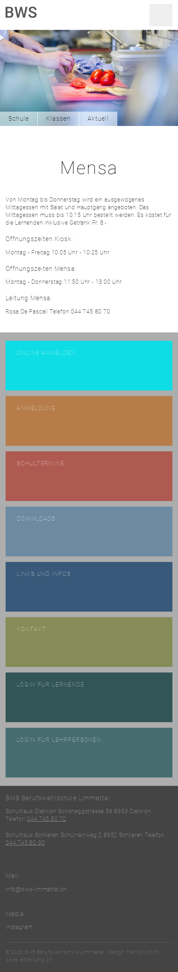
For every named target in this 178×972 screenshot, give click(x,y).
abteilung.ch (36, 959)
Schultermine (41, 463)
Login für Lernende (50, 684)
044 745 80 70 (46, 819)
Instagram (19, 927)
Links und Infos (44, 574)
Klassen (58, 118)
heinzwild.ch (143, 952)
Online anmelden (46, 353)
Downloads (36, 518)
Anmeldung (36, 408)
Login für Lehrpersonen (59, 740)
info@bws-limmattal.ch (36, 889)
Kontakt (31, 629)
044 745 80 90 (25, 842)
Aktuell (98, 118)
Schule (18, 118)
